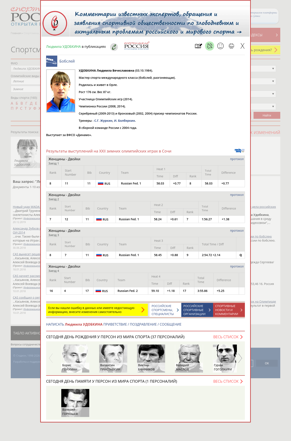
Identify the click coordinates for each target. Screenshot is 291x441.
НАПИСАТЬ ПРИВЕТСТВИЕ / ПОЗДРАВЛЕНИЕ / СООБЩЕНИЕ (114, 326)
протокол (237, 161)
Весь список (226, 338)
